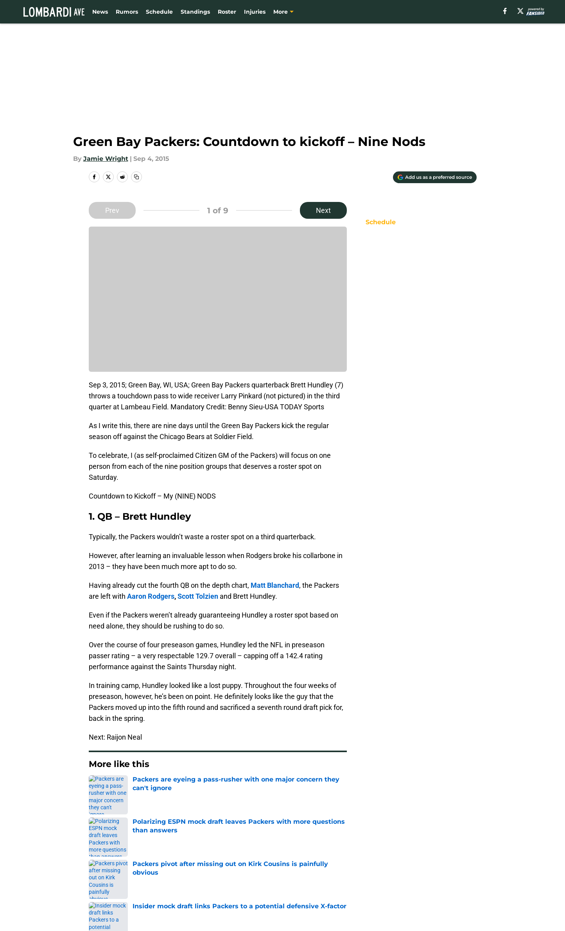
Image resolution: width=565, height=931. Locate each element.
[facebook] (505, 11)
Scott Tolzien (198, 596)
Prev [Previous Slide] (112, 210)
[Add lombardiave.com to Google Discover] (435, 177)
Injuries (254, 11)
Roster (227, 11)
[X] (520, 11)
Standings (195, 11)
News (100, 11)
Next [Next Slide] (323, 210)
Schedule (159, 11)
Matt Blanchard (275, 585)
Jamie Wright (105, 158)
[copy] (136, 176)
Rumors (127, 11)
